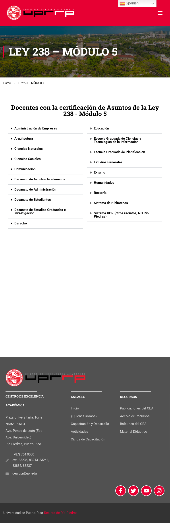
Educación (101, 131)
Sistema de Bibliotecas (111, 205)
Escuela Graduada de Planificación (119, 154)
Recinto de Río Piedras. (61, 513)
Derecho (20, 226)
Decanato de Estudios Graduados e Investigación (40, 213)
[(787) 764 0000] (7, 460)
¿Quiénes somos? (84, 416)
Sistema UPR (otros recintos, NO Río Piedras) (121, 217)
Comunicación (24, 171)
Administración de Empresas (35, 131)
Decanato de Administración (35, 192)
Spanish (129, 3)
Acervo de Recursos (135, 416)
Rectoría (100, 195)
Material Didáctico (133, 432)
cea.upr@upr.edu (24, 474)
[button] (45, 131)
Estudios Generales (108, 164)
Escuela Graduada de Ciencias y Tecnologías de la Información (117, 142)
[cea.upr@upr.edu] (7, 473)
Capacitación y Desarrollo (90, 424)
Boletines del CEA (133, 424)
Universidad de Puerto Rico (23, 513)
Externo (99, 175)
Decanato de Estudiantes (32, 202)
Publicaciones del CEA (136, 409)
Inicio (75, 409)
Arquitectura (23, 141)
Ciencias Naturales (28, 151)
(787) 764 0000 (23, 455)
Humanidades (104, 185)
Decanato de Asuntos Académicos (39, 181)
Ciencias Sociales (27, 161)
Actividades (79, 432)
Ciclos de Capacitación (88, 440)
